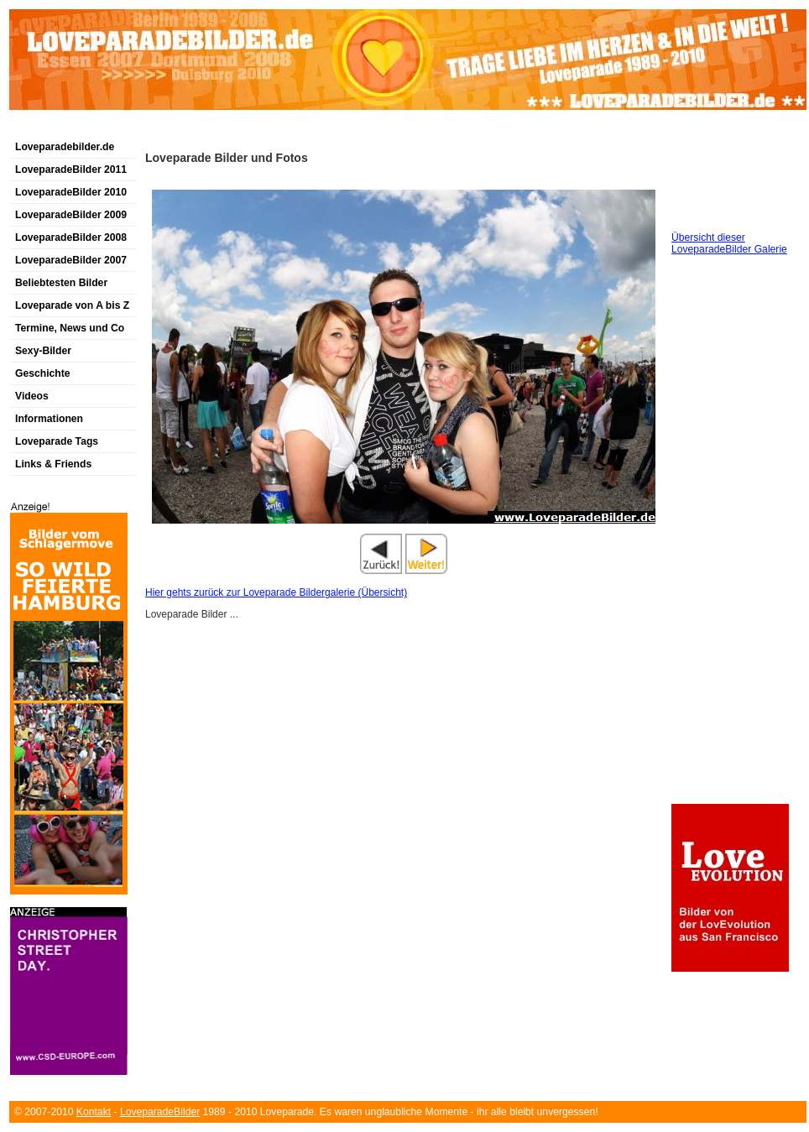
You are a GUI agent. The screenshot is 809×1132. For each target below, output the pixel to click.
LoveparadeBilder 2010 (71, 192)
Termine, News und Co (69, 328)
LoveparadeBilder (160, 1112)
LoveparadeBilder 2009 (71, 215)
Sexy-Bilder (43, 351)
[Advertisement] (205, 129)
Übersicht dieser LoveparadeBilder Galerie (729, 243)
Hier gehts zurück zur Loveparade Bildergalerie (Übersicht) (276, 592)
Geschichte (42, 373)
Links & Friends (53, 464)
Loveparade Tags (56, 441)
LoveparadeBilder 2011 (71, 169)
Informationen (49, 419)
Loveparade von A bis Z (72, 305)
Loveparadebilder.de (64, 147)
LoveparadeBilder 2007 (71, 260)
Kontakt (93, 1112)
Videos (32, 396)
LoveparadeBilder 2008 (71, 237)
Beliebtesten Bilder (61, 283)
